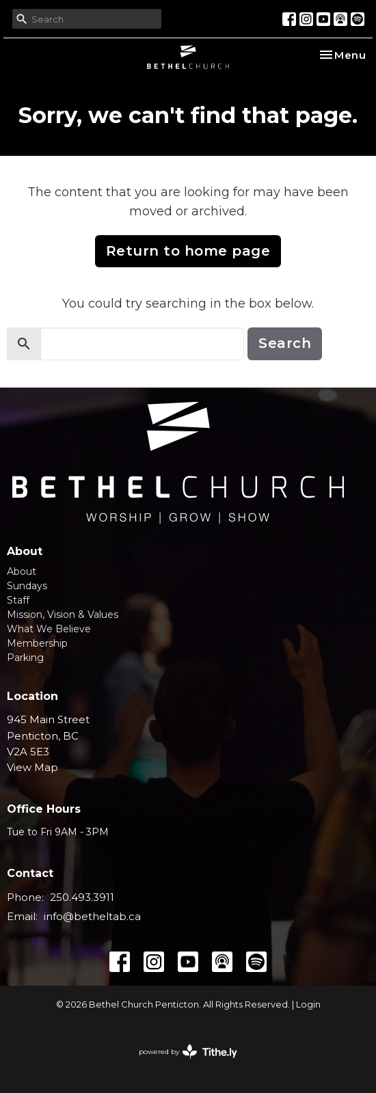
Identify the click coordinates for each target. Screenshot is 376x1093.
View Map (32, 767)
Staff (18, 600)
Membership (37, 643)
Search (284, 343)
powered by (188, 1051)
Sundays (27, 586)
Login (308, 1004)
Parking (25, 657)
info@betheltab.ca (92, 916)
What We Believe (49, 629)
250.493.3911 (82, 897)
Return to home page (188, 251)
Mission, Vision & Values (62, 614)
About (21, 571)
